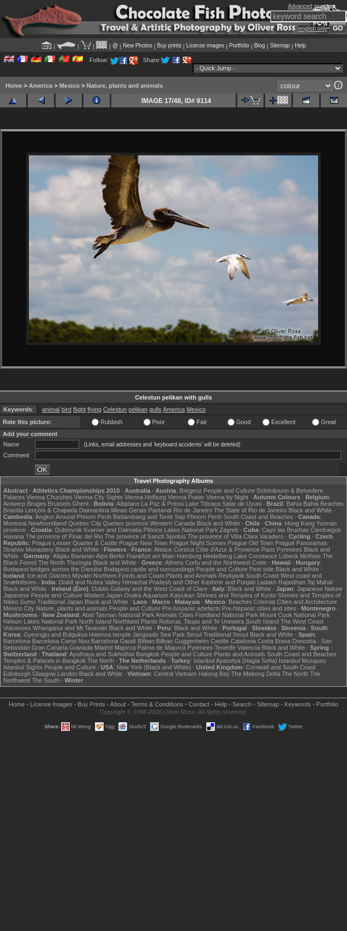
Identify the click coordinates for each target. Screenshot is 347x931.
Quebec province (125, 523)
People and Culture (229, 490)
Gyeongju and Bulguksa (55, 634)
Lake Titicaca (203, 503)
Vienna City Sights (98, 497)
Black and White (310, 510)
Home (13, 85)
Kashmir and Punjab (228, 582)
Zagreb (228, 530)
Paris (268, 549)
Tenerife (225, 647)
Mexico (69, 85)
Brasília (13, 510)
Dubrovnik (68, 530)
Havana (13, 536)
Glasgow (44, 673)
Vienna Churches (49, 497)
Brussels (58, 503)
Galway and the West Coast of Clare (158, 588)
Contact (199, 704)
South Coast (262, 575)
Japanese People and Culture (42, 595)
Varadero (271, 536)
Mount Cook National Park (295, 615)
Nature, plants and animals (125, 85)
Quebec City (84, 523)
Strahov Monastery (28, 549)
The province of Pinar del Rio (64, 536)
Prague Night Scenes (197, 543)
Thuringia (79, 562)
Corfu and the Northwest (218, 562)
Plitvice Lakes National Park (180, 530)
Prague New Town (143, 543)
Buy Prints (91, 704)
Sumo (28, 601)
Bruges (36, 503)
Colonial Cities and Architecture (295, 601)
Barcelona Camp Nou (60, 641)
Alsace (163, 549)
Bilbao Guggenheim (182, 641)
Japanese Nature (320, 588)
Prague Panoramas (301, 543)
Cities (186, 615)
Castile (220, 641)
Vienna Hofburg (145, 497)
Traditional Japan (60, 601)
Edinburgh (17, 673)
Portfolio (239, 46)
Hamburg (189, 556)
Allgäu (61, 556)
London (67, 673)
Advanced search (309, 6)
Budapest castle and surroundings (149, 569)
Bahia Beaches (323, 503)
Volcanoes (17, 628)
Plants (149, 621)
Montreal (15, 523)
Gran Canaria (50, 647)
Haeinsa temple (109, 634)
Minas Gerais (129, 510)
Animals (166, 615)
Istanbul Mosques (302, 660)
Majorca (125, 647)
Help (300, 46)
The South (45, 680)
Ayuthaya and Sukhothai (101, 654)
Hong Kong (300, 523)
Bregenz (191, 490)
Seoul (194, 634)
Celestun (115, 409)
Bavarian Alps (89, 556)
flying (94, 409)
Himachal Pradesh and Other (161, 582)
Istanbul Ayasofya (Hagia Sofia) (235, 660)
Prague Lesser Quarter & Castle (75, 543)
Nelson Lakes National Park (40, 621)
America (40, 85)
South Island (262, 621)
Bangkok (147, 654)
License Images (51, 704)
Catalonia (242, 641)
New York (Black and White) (154, 667)
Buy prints (169, 46)
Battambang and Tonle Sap (149, 516)
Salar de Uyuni (241, 503)
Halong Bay (214, 673)
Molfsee (310, 556)
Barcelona (17, 641)
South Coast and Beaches (258, 516)
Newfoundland (47, 523)
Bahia (294, 503)
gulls (155, 409)
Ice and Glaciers (48, 575)
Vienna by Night (227, 497)
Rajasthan (292, 582)
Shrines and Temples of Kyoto (236, 595)
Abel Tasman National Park (118, 615)
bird (66, 409)
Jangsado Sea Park (159, 634)
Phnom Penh (204, 516)
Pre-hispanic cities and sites (259, 608)
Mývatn (82, 575)
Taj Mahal (320, 582)
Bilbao (145, 641)
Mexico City (18, 608)
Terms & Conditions (157, 704)
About (118, 704)
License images (205, 46)
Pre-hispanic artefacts (191, 608)
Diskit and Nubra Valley (90, 582)
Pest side (261, 569)
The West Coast (302, 621)
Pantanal (159, 510)
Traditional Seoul (226, 634)
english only (312, 29)
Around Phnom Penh (83, 516)
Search (242, 704)
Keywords (297, 704)
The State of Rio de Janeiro (250, 510)
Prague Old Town (250, 543)
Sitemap (280, 46)
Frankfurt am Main (151, 556)
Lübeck (288, 556)
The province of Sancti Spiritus (145, 536)
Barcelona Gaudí (113, 641)
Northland (126, 621)
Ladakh (267, 582)
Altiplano (127, 503)
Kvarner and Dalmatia (112, 530)
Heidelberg (217, 556)
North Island (95, 621)
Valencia (248, 647)
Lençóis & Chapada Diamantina (67, 510)
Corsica (184, 549)
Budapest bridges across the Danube (52, 569)
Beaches (240, 601)
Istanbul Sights (23, 667)
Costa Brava (274, 641)
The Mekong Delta (255, 673)
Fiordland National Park (226, 615)
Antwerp (14, 503)
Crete (259, 562)
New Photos (137, 46)
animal (50, 409)
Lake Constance (256, 556)
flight (79, 409)
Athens (174, 562)
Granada (81, 647)
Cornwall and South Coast (281, 667)
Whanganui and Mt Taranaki (70, 628)
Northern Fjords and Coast (128, 575)
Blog (259, 46)
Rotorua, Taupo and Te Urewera (201, 621)
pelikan (138, 409)
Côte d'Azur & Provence (228, 549)
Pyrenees (289, 549)
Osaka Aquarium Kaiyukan (159, 595)
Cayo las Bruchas (285, 530)
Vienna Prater (186, 497)
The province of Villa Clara (223, 536)
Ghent (81, 503)
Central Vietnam (175, 673)
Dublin (100, 588)
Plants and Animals (191, 575)
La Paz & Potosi (162, 503)
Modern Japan (103, 595)
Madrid (103, 647)
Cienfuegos (325, 530)
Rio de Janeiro (193, 510)
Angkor (45, 516)
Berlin (116, 556)
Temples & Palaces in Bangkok (44, 660)
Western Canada (172, 523)
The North (51, 562)
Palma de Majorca (161, 647)
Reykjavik (231, 575)
